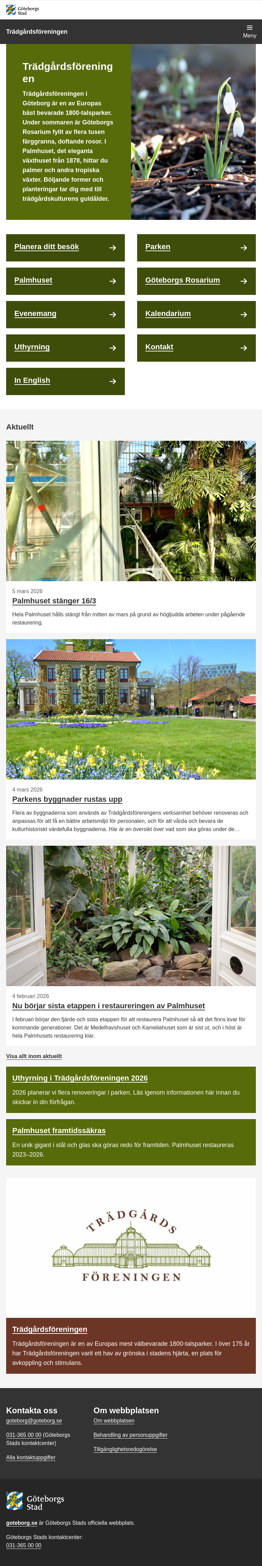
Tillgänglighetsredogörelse (125, 1449)
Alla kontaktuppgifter (31, 1457)
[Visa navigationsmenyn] (249, 31)
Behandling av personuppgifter (130, 1435)
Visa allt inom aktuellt (34, 1056)
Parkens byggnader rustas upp (67, 799)
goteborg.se (22, 1523)
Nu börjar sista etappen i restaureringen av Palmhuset (108, 1006)
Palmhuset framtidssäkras (59, 1130)
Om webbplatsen (113, 1421)
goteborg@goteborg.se (34, 1421)
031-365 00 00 (23, 1545)
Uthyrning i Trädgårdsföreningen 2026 (80, 1078)
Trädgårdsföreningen (37, 31)
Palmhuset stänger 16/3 (54, 601)
